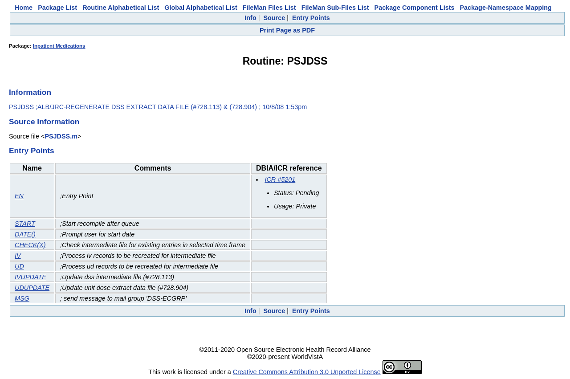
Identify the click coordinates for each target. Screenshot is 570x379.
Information (30, 92)
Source (274, 17)
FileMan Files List (269, 7)
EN (19, 196)
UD (19, 266)
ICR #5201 (280, 179)
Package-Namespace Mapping (506, 7)
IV (18, 255)
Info (250, 17)
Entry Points (311, 17)
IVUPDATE (30, 277)
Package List (57, 7)
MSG (22, 298)
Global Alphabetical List (200, 7)
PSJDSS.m (61, 136)
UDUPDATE (32, 287)
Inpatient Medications (59, 46)
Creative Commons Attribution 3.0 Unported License (307, 371)
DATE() (25, 234)
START (25, 223)
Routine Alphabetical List (120, 7)
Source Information (44, 121)
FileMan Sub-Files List (335, 7)
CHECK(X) (30, 245)
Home (24, 7)
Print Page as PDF (287, 30)
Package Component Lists (415, 7)
